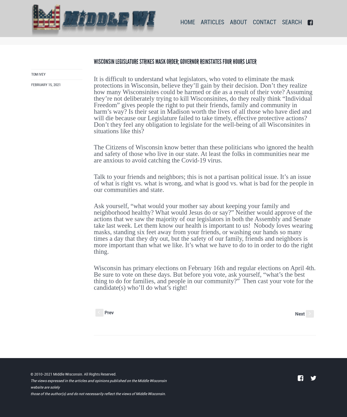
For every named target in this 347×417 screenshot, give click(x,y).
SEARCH (292, 22)
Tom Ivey (38, 74)
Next (304, 314)
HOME (187, 22)
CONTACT (264, 22)
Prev (104, 312)
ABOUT (238, 22)
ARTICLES (212, 22)
